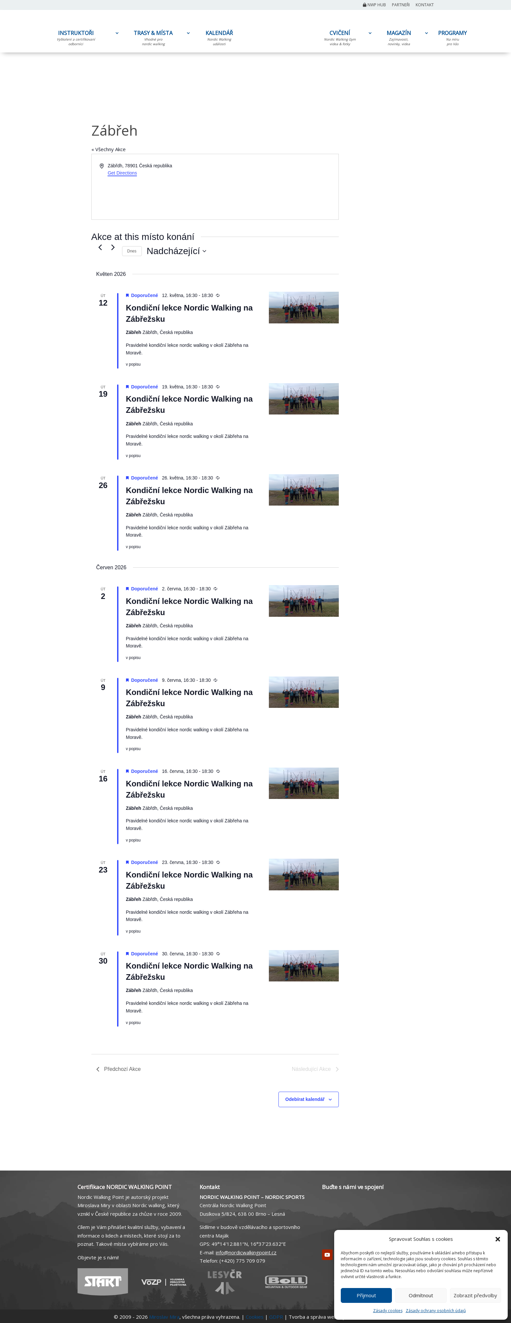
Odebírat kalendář (305, 1099)
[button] (498, 1239)
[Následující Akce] (113, 247)
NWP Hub (374, 5)
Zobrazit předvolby (475, 1295)
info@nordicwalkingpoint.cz (246, 1252)
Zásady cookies (387, 1310)
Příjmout (366, 1295)
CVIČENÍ (340, 39)
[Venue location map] (276, 187)
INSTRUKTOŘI (76, 39)
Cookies (255, 1316)
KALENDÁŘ (219, 39)
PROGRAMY (452, 39)
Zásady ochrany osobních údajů (436, 1310)
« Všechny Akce (108, 149)
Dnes (132, 251)
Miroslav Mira (164, 1316)
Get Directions (122, 173)
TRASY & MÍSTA (153, 39)
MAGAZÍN (398, 39)
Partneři (401, 5)
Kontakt (425, 5)
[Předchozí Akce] (100, 247)
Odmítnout (421, 1295)
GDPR (276, 1316)
